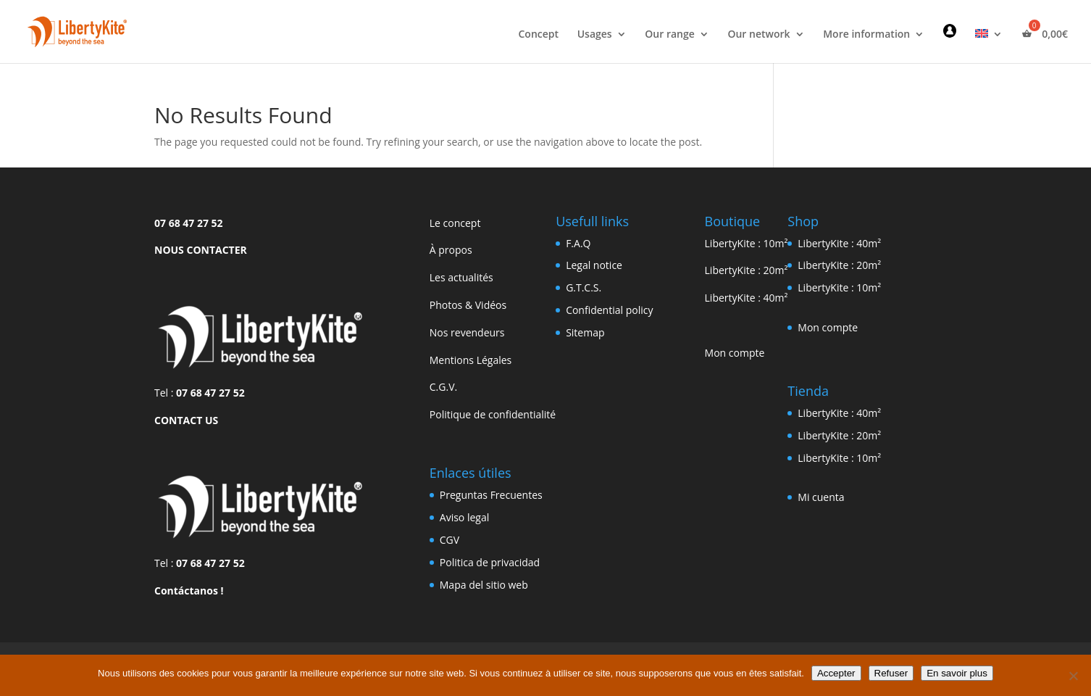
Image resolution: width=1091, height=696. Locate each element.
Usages (594, 35)
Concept (538, 35)
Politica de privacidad (490, 562)
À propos (451, 250)
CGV (449, 540)
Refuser (891, 673)
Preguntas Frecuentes (491, 495)
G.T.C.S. (583, 287)
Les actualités (461, 277)
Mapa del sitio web (484, 585)
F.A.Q (578, 243)
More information (866, 35)
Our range (669, 35)
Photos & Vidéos (468, 305)
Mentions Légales (471, 360)
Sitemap (585, 332)
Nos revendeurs (467, 332)
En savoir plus (957, 673)
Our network (758, 35)
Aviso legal (464, 517)
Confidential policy (609, 310)
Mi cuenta (821, 497)
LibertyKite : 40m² (746, 297)
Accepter (836, 673)
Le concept (455, 223)
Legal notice (594, 265)
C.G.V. (443, 387)
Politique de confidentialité (493, 414)
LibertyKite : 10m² (746, 243)
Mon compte (735, 353)
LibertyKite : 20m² (746, 270)
